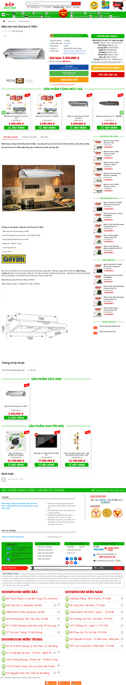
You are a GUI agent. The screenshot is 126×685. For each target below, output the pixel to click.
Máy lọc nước (105, 13)
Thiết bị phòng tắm (80, 16)
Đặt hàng (18, 127)
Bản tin (68, 7)
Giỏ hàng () (33, 7)
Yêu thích (46, 7)
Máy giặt (116, 16)
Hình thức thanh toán (45, 550)
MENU (8, 15)
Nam (97, 568)
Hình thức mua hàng (45, 547)
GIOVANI (67, 43)
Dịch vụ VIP (71, 553)
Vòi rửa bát (20, 16)
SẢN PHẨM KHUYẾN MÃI (46, 426)
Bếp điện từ (39, 13)
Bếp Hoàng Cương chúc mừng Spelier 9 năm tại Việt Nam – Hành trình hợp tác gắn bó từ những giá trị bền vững (61, 522)
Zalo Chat (64, 683)
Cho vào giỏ (69, 79)
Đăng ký (118, 568)
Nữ (103, 568)
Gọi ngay (51, 683)
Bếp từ (18, 13)
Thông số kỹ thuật (29, 137)
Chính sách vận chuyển (45, 553)
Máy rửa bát (78, 13)
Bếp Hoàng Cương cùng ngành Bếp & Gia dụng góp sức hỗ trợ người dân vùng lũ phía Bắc (61, 506)
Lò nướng (47, 16)
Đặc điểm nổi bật (11, 137)
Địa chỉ (76, 683)
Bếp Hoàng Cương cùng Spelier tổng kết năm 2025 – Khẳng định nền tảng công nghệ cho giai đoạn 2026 (20, 505)
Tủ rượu (95, 16)
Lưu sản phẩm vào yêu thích (62, 84)
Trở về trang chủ (101, 490)
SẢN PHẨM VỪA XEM (46, 379)
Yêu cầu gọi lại (107, 74)
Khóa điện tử (91, 13)
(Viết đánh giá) (12, 31)
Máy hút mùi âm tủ (24, 21)
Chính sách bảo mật (74, 550)
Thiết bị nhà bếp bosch (55, 537)
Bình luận (44, 137)
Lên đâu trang (118, 490)
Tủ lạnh (105, 16)
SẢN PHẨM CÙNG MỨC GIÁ (63, 89)
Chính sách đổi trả (44, 559)
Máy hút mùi (52, 13)
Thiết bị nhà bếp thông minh (13, 537)
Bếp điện (28, 13)
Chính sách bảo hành (45, 556)
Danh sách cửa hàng (106, 67)
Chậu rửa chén (33, 16)
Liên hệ (81, 547)
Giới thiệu (76, 7)
